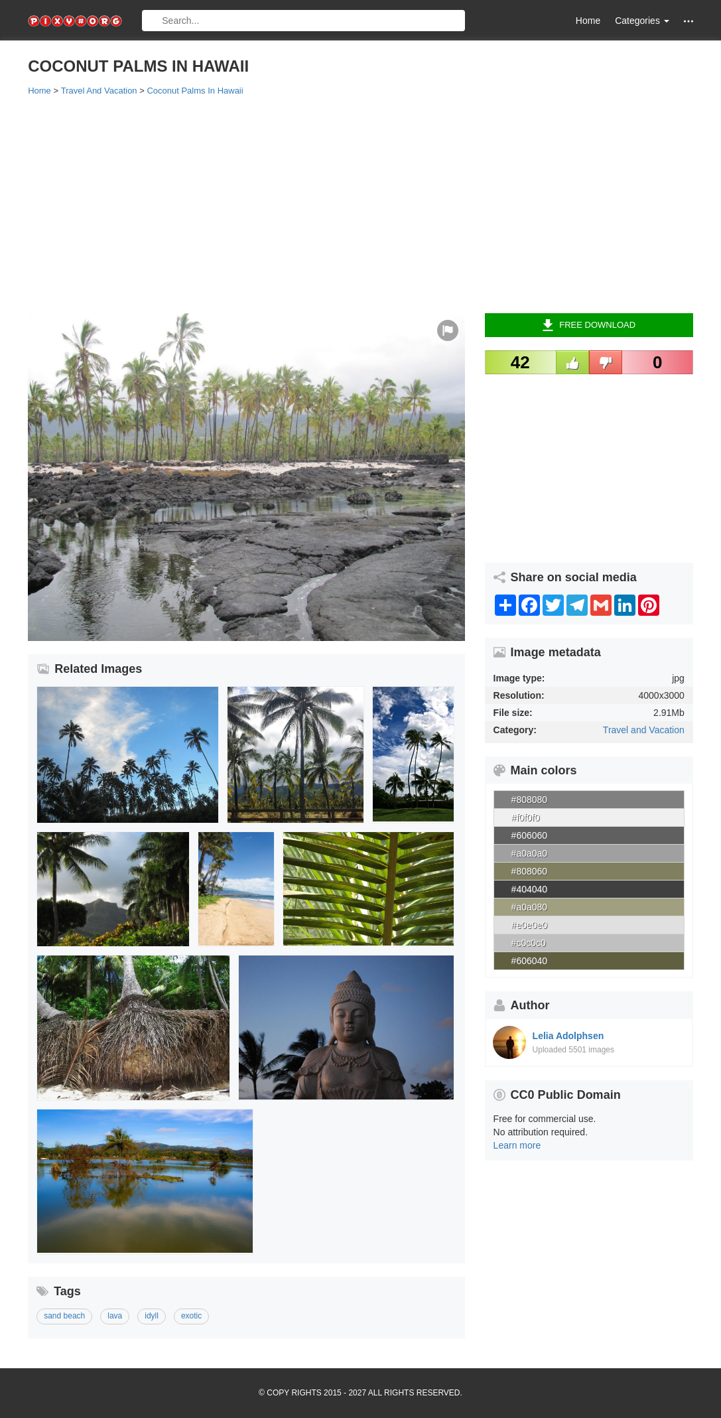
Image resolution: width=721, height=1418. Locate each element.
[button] (688, 21)
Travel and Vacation (644, 730)
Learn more (517, 1145)
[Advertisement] (360, 204)
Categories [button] (642, 20)
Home (588, 20)
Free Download (588, 325)
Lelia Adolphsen (568, 1035)
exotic (191, 1315)
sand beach (64, 1315)
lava (114, 1315)
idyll (152, 1315)
